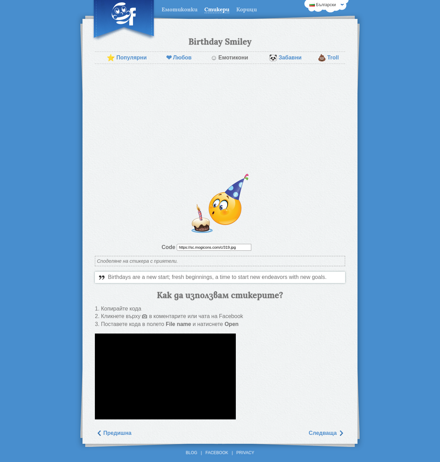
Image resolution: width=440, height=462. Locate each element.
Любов (178, 57)
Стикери (217, 9)
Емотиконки (180, 9)
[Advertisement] (220, 119)
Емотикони (229, 57)
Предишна (114, 433)
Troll (328, 57)
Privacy (245, 452)
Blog (191, 452)
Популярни (126, 57)
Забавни (285, 57)
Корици (246, 9)
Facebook (217, 452)
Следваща (326, 433)
